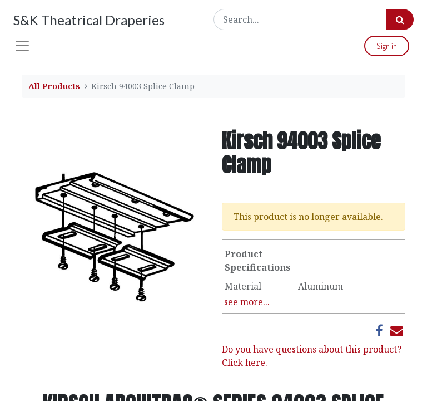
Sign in (386, 46)
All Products (54, 86)
